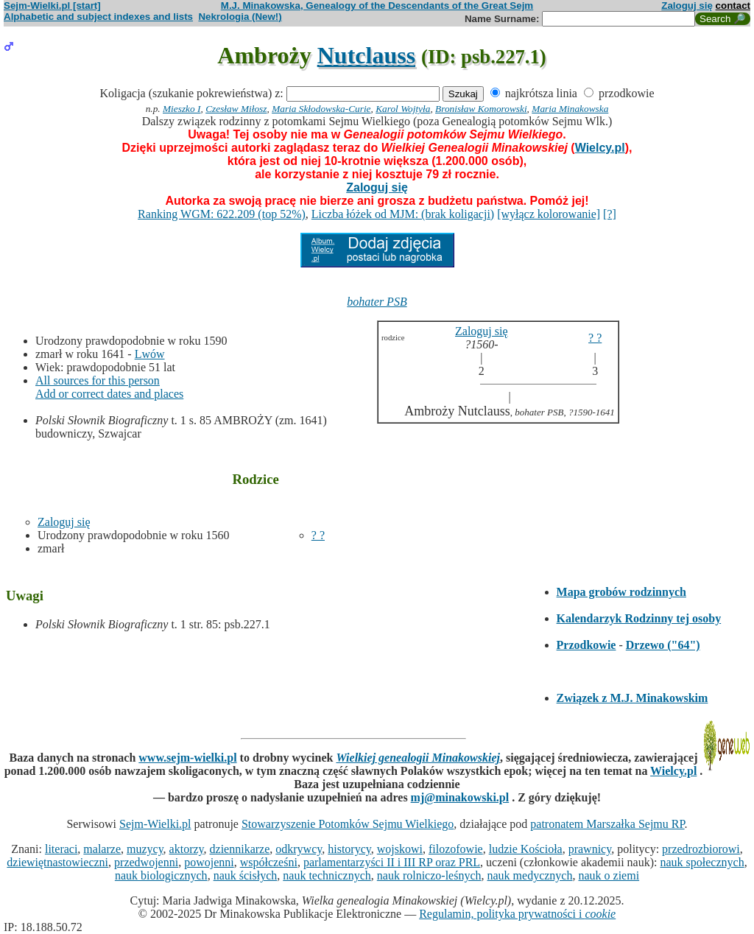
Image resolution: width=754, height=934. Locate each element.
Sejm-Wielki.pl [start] (52, 5)
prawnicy (590, 849)
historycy (349, 849)
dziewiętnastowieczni (57, 862)
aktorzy (186, 849)
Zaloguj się (687, 5)
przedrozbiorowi (701, 849)
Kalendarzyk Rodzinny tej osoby (639, 618)
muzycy (145, 849)
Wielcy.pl (600, 147)
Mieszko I (181, 108)
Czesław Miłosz (236, 108)
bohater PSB (376, 301)
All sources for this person (97, 380)
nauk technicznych (327, 875)
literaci (61, 849)
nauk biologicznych (161, 875)
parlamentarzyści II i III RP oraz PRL (391, 862)
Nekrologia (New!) (239, 16)
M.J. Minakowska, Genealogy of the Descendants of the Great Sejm (377, 5)
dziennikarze (240, 849)
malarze (102, 849)
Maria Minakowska (570, 108)
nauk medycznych (530, 875)
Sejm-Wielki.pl (155, 824)
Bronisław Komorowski (481, 108)
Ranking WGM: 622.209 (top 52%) (222, 214)
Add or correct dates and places (109, 393)
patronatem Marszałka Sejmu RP (607, 824)
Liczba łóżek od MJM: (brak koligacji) (402, 214)
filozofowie (456, 849)
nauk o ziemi (608, 875)
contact (733, 5)
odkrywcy (298, 849)
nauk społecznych (702, 862)
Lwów (150, 354)
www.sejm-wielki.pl (187, 757)
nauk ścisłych (246, 875)
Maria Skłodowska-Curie (321, 108)
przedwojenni (146, 862)
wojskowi (400, 849)
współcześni (268, 862)
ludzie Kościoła (526, 849)
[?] (609, 214)
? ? (318, 535)
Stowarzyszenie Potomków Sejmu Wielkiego (348, 824)
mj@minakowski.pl (460, 797)
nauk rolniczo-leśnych (429, 875)
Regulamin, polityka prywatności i (517, 913)
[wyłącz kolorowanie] (548, 214)
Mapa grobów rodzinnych (621, 592)
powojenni (209, 862)
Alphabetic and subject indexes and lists (98, 16)
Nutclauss (366, 55)
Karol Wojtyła (403, 108)
